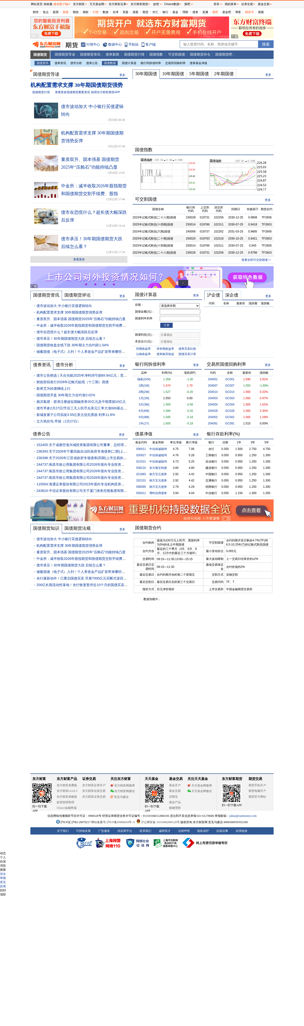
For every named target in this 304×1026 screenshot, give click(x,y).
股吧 (215, 12)
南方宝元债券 (158, 474)
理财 (185, 12)
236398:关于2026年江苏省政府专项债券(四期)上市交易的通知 (83, 458)
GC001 (229, 379)
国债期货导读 (65, 54)
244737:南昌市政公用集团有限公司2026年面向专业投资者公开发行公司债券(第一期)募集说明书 (108, 471)
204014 (213, 392)
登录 (216, 4)
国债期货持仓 (200, 54)
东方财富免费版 (67, 785)
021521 (141, 461)
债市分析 (76, 63)
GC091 (229, 423)
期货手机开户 (257, 785)
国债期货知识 (46, 528)
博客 (238, 12)
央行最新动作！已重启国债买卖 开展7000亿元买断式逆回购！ (83, 578)
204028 (213, 411)
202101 (141, 480)
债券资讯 (60, 63)
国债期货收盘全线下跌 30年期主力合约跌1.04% (72, 345)
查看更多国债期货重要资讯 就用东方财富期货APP (87, 92)
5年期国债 (199, 73)
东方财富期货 (232, 779)
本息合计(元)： (144, 341)
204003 (213, 398)
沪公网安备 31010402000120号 (158, 822)
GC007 (229, 385)
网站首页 (37, 4)
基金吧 (226, 12)
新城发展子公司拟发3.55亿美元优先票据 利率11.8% (75, 415)
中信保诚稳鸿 (158, 449)
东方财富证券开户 (94, 785)
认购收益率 (143, 354)
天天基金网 (96, 4)
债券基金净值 (198, 63)
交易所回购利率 (175, 63)
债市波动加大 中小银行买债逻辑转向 (64, 306)
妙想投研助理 (65, 802)
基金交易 (175, 791)
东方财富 (39, 779)
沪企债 (213, 295)
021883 (141, 474)
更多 (122, 74)
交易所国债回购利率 (226, 364)
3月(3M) (144, 404)
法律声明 (184, 831)
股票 (56, 12)
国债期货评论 (77, 295)
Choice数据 (171, 4)
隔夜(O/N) (143, 379)
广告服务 (104, 831)
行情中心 (93, 44)
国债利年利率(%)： (143, 319)
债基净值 (143, 433)
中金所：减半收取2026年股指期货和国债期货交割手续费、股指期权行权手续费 (96, 325)
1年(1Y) (144, 423)
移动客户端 (61, 4)
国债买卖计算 (187, 354)
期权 (86, 12)
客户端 (150, 44)
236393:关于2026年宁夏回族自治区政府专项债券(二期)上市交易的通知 (90, 451)
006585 (141, 486)
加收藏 (48, 4)
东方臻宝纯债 (158, 468)
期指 (76, 12)
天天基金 (151, 779)
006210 (141, 468)
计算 (167, 325)
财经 (36, 12)
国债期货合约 (148, 527)
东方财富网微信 (122, 791)
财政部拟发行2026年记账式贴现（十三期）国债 (72, 382)
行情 (95, 12)
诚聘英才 (164, 831)
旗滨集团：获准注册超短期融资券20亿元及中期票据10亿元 (81, 402)
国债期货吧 (223, 54)
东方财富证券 (117, 4)
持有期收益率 (165, 348)
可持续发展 (83, 831)
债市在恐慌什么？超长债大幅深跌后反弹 (67, 332)
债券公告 (92, 63)
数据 (105, 12)
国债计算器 (129, 63)
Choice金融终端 (67, 808)
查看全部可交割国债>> (256, 260)
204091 (213, 423)
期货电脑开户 (257, 791)
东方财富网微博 (122, 785)
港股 (135, 12)
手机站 (133, 44)
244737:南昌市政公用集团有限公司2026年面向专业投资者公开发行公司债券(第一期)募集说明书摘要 (112, 464)
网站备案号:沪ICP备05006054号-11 (113, 822)
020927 (141, 455)
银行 (165, 12)
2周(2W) (144, 392)
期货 (145, 12)
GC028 (229, 411)
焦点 (46, 12)
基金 (175, 12)
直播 (205, 12)
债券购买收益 (165, 354)
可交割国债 (176, 54)
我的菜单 (230, 4)
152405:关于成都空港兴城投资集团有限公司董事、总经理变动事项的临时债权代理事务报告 (105, 445)
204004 (213, 404)
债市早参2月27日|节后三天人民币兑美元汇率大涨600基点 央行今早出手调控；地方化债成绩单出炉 (111, 408)
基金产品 (175, 802)
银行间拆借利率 (151, 63)
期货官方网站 (257, 796)
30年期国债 (146, 73)
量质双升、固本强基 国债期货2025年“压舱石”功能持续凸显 (80, 319)
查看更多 (79, 259)
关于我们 (63, 831)
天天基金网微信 (200, 791)
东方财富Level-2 (67, 791)
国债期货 (40, 55)
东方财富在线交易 (94, 791)
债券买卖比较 (187, 348)
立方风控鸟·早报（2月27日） (58, 421)
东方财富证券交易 (94, 796)
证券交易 (247, 4)
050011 (141, 493)
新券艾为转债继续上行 (53, 388)
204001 (213, 379)
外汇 (155, 12)
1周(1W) (144, 385)
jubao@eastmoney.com (243, 816)
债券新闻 (112, 54)
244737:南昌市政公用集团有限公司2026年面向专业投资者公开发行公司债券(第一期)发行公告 (107, 478)
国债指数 (156, 54)
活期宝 (173, 796)
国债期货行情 (134, 54)
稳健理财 (175, 808)
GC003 (229, 398)
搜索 (261, 12)
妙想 (156, 4)
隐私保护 (203, 831)
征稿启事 (222, 831)
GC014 (229, 392)
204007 (213, 385)
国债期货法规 (77, 528)
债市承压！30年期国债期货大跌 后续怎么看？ (71, 338)
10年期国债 (173, 73)
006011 (141, 449)
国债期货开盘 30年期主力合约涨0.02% (65, 395)
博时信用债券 (158, 493)
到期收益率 (143, 348)
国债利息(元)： (144, 334)
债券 (195, 12)
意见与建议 (119, 797)
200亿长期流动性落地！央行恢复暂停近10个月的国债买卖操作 (83, 585)
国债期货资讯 (90, 54)
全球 (115, 12)
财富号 (249, 12)
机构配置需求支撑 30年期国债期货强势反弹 (69, 312)
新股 (66, 12)
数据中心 (115, 44)
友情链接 (241, 831)
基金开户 (175, 785)
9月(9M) (144, 417)
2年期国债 (224, 73)
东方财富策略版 (67, 796)
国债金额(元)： (144, 311)
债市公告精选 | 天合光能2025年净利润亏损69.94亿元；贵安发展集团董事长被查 (97, 375)
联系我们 (145, 831)
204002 (213, 417)
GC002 (229, 417)
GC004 (229, 404)
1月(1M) (144, 398)
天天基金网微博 (200, 785)
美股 (125, 12)
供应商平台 (124, 831)
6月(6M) (144, 411)
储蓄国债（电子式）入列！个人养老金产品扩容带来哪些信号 (82, 352)
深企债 (231, 295)
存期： (139, 304)
